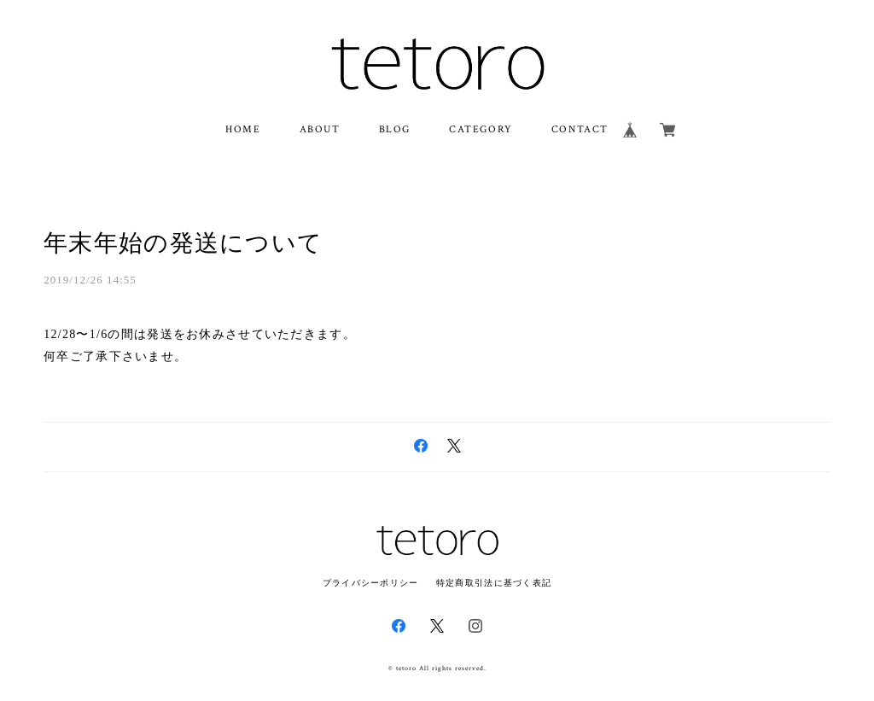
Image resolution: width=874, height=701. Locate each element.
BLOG (395, 129)
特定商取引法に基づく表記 (493, 582)
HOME (242, 129)
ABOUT (320, 129)
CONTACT (580, 129)
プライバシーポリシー (371, 582)
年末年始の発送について (183, 243)
